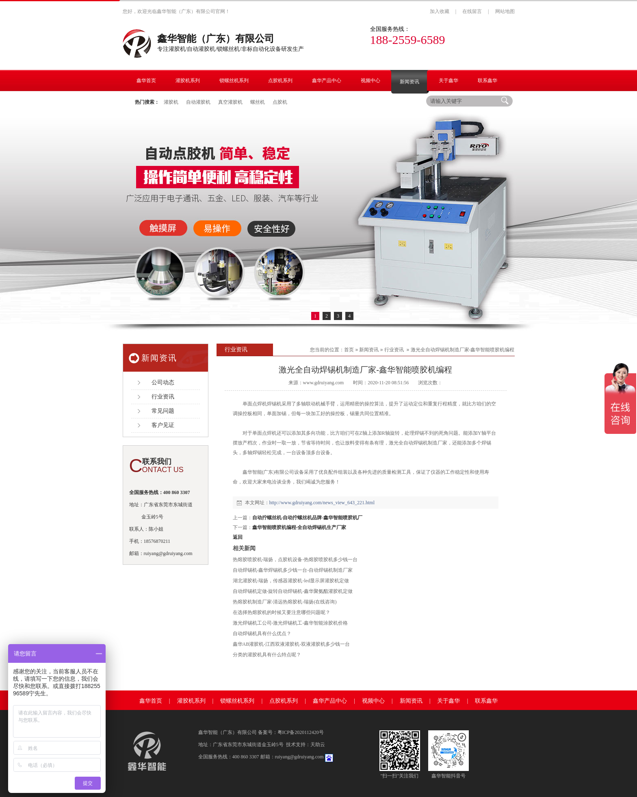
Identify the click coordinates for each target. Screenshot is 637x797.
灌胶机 (171, 102)
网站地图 (505, 11)
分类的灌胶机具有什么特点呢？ (267, 655)
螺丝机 (257, 102)
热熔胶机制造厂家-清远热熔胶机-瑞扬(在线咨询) (285, 602)
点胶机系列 (283, 701)
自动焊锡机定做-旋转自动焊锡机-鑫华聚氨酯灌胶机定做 (293, 591)
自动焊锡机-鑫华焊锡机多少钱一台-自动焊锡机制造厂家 (293, 570)
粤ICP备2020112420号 (300, 732)
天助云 (317, 744)
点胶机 (280, 102)
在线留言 (472, 11)
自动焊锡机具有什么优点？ (262, 633)
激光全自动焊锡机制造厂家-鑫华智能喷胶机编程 (463, 350)
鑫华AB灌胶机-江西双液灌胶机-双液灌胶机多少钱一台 (291, 644)
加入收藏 (439, 11)
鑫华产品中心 (330, 701)
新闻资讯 (369, 350)
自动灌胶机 (198, 102)
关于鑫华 (448, 701)
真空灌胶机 (230, 102)
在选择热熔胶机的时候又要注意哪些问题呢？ (281, 612)
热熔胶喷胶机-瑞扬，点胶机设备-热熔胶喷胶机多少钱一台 (295, 559)
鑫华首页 (150, 701)
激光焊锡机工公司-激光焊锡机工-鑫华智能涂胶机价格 (290, 623)
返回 (238, 537)
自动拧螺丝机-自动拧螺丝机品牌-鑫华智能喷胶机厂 (307, 517)
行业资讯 (394, 350)
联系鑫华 (486, 701)
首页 (349, 350)
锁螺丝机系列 (237, 701)
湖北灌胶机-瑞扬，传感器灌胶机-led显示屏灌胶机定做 (291, 581)
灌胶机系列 (191, 701)
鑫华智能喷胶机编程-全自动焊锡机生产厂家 (299, 527)
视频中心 (373, 701)
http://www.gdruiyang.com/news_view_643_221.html (322, 502)
